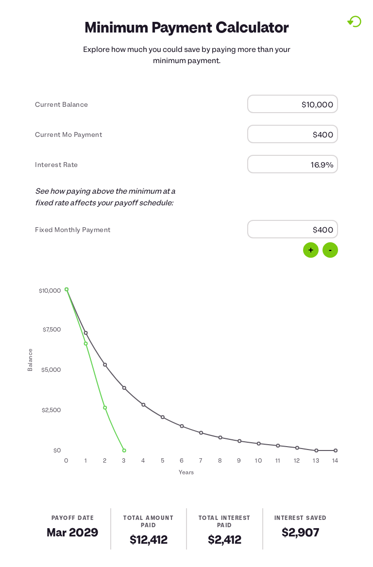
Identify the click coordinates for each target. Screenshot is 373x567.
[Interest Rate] (292, 164)
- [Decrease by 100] (330, 250)
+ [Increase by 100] (311, 250)
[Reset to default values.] (353, 21)
